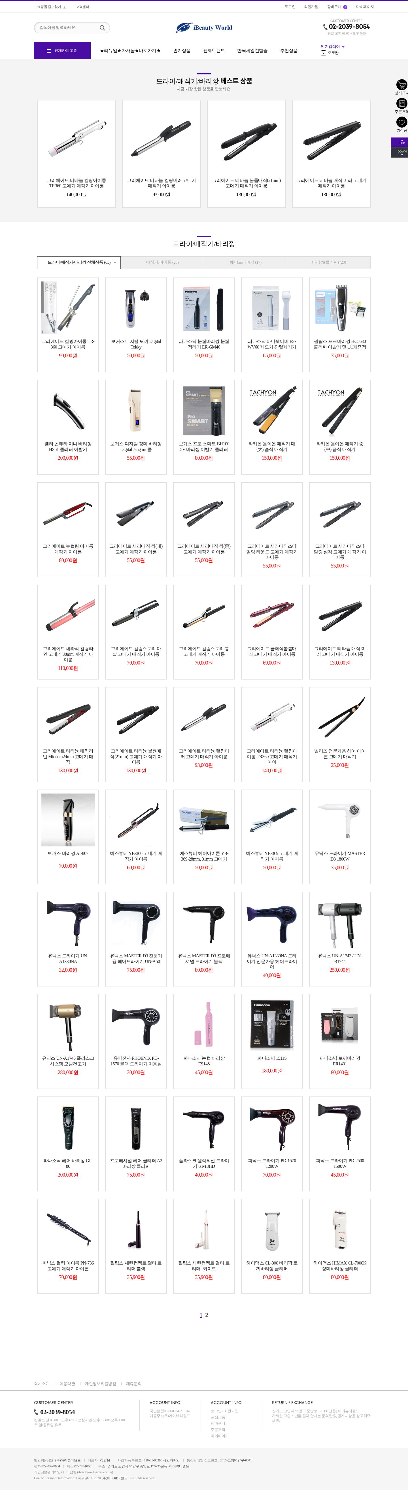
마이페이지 (220, 1436)
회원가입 (231, 1411)
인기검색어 (330, 46)
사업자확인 (171, 1460)
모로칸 (330, 52)
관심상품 (218, 1417)
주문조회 (218, 1429)
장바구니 (218, 1423)
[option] (347, 53)
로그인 (216, 1411)
